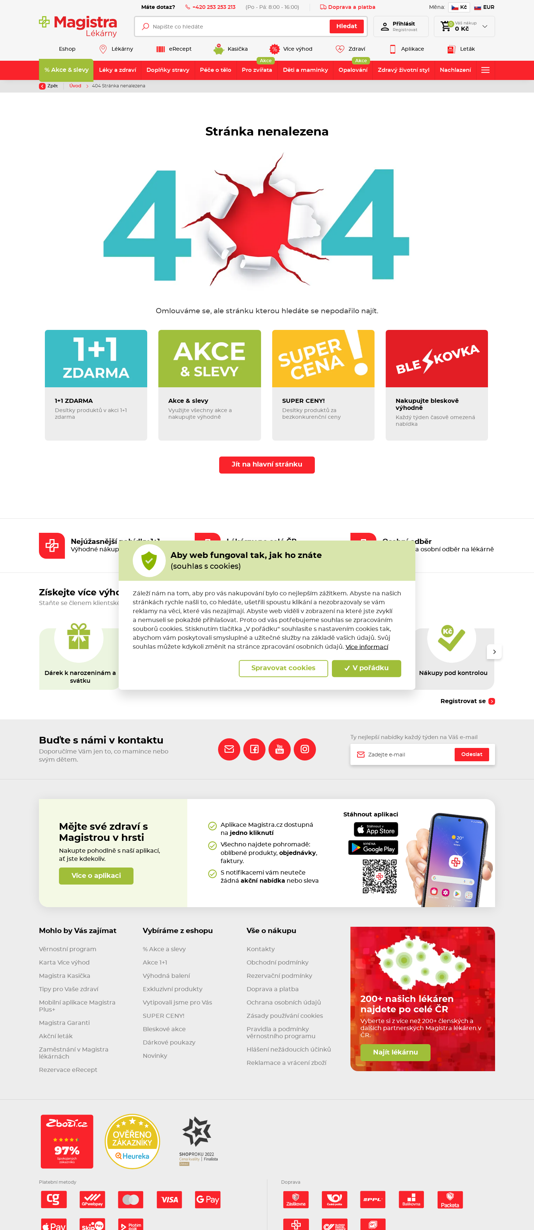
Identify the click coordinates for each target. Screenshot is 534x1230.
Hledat (346, 26)
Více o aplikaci (96, 876)
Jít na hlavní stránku (267, 464)
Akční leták (56, 1036)
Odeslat (471, 754)
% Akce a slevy (164, 949)
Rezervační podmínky (279, 976)
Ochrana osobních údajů (284, 1003)
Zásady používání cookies (285, 1016)
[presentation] (494, 651)
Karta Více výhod (64, 963)
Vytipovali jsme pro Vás (177, 1003)
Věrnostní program (67, 949)
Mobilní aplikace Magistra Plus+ (77, 1006)
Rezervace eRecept (68, 1070)
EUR (484, 7)
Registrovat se (463, 701)
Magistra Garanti (64, 1023)
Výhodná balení (166, 976)
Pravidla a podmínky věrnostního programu (281, 1032)
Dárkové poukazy (169, 1043)
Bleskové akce (164, 1029)
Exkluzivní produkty (172, 989)
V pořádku (367, 668)
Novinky (155, 1056)
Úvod (75, 86)
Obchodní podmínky (278, 963)
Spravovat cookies (283, 668)
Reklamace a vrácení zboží (286, 1063)
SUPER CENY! (163, 1016)
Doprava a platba (348, 7)
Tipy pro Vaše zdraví (68, 989)
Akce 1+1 (155, 963)
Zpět (48, 86)
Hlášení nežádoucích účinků (289, 1050)
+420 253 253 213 (210, 7)
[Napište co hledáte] (251, 26)
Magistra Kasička (64, 976)
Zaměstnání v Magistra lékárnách (74, 1053)
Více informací (367, 647)
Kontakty (261, 949)
